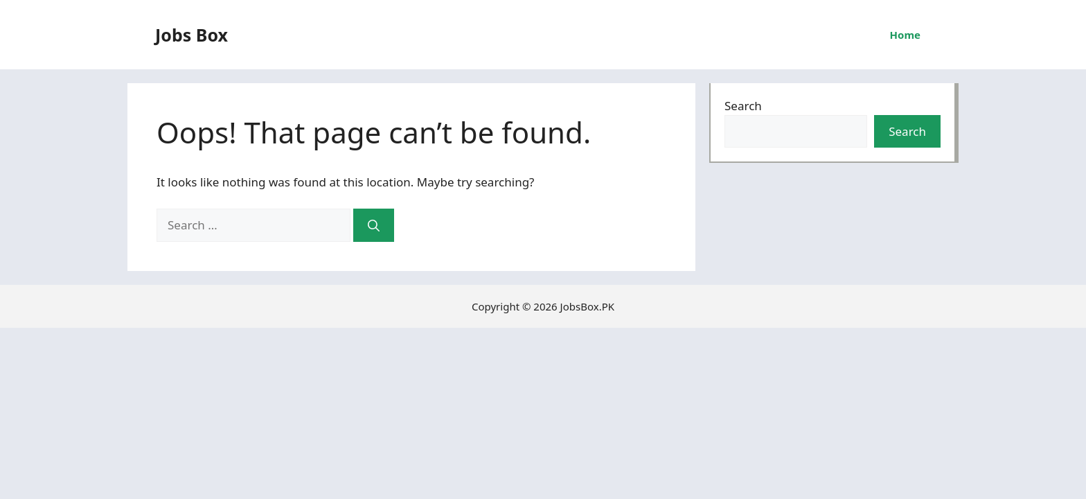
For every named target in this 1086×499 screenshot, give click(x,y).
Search (743, 106)
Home (905, 35)
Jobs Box (191, 34)
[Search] (373, 225)
